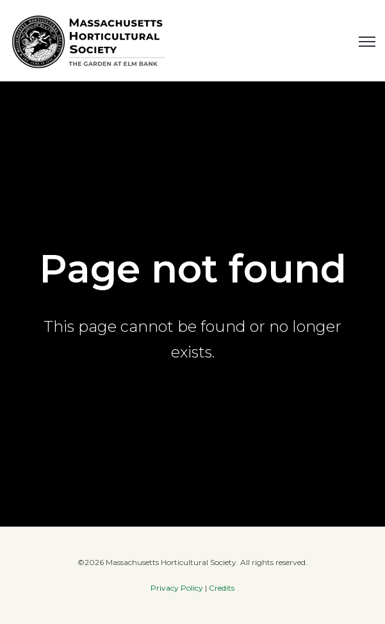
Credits (221, 588)
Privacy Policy (177, 588)
